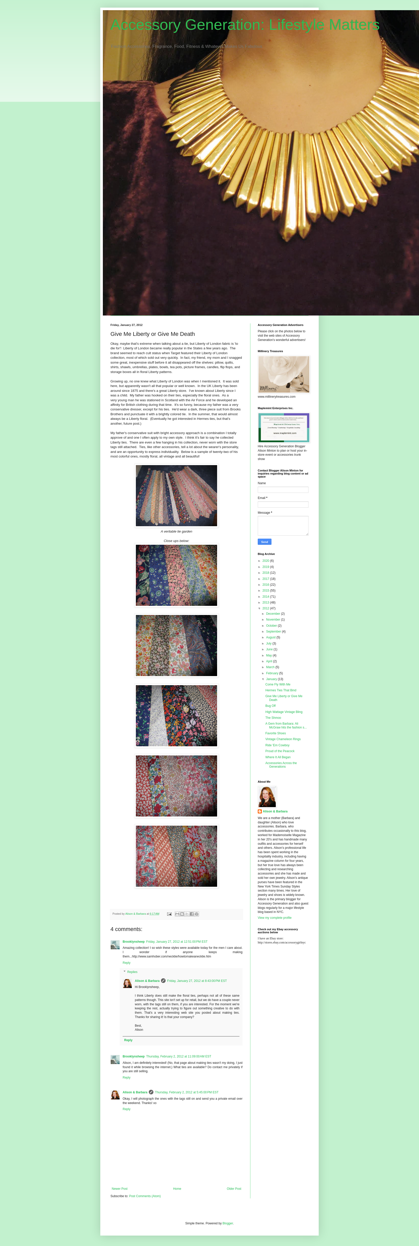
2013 (266, 602)
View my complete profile (275, 918)
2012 (266, 608)
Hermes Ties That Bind (280, 690)
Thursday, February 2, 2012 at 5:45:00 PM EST (186, 1092)
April (269, 661)
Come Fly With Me (278, 684)
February (272, 673)
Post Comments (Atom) (145, 1196)
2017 (266, 579)
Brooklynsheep (134, 941)
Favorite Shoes (275, 733)
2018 (266, 573)
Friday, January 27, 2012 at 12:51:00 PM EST (177, 941)
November (273, 619)
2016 (266, 584)
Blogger (227, 1223)
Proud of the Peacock (280, 751)
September (274, 631)
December (273, 613)
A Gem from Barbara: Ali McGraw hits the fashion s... (286, 725)
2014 (266, 596)
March (271, 667)
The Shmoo (273, 718)
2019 (266, 567)
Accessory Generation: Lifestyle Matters (245, 24)
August (271, 637)
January (272, 679)
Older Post (234, 1189)
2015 (266, 590)
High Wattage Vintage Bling (283, 712)
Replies (132, 972)
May (269, 655)
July (269, 643)
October (272, 625)
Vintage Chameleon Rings (283, 739)
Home (177, 1189)
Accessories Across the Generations (281, 764)
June (269, 649)
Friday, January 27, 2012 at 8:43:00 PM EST (197, 981)
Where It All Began (278, 757)
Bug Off (270, 706)
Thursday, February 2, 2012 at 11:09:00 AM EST (178, 1056)
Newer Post (119, 1189)
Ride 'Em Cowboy (277, 745)
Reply (127, 963)
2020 (266, 561)
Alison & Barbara (147, 981)
